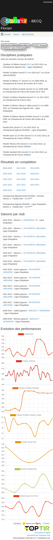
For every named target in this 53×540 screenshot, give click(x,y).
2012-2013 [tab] (7, 185)
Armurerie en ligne (42, 532)
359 (34, 89)
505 (26, 199)
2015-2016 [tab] (7, 179)
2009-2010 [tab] (7, 190)
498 (26, 207)
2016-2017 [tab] (34, 174)
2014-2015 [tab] (21, 179)
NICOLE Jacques (39, 45)
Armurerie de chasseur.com (38, 535)
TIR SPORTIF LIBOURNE (34, 228)
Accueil (7, 34)
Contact (46, 523)
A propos (17, 523)
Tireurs (16, 34)
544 (29, 152)
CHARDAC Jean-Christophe (13, 48)
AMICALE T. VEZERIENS (39, 311)
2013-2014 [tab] (34, 179)
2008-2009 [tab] (21, 190)
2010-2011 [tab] (34, 185)
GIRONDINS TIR (30, 220)
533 (28, 144)
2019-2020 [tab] (34, 168)
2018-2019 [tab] (7, 174)
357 (34, 97)
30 (40, 105)
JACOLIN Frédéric (9, 45)
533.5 (29, 64)
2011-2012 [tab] (21, 185)
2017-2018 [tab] (21, 174)
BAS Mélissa (24, 45)
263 (29, 81)
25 (40, 116)
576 (26, 73)
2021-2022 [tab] (21, 168)
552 (32, 136)
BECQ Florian (28, 34)
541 (21, 127)
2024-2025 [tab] (7, 168)
